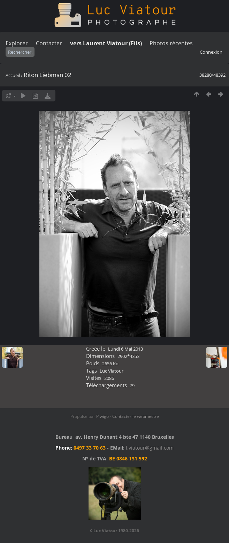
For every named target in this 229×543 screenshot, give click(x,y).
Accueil (13, 75)
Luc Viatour (111, 371)
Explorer (17, 43)
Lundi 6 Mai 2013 (125, 349)
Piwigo (102, 416)
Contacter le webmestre (135, 416)
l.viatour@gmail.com (150, 447)
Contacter (49, 43)
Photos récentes (171, 43)
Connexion (211, 52)
